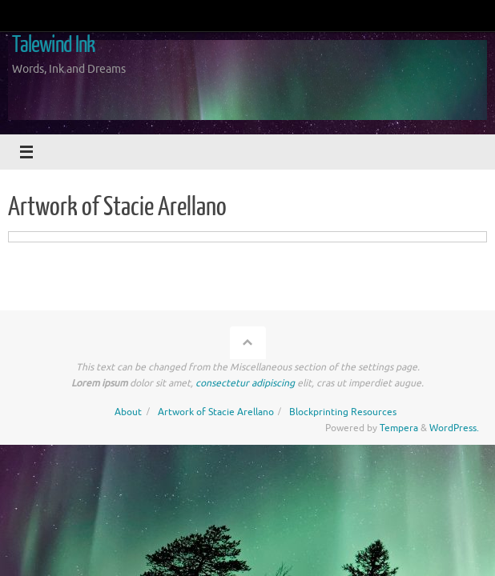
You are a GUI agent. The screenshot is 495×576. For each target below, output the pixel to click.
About (128, 412)
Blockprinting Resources (342, 412)
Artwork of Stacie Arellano (216, 412)
